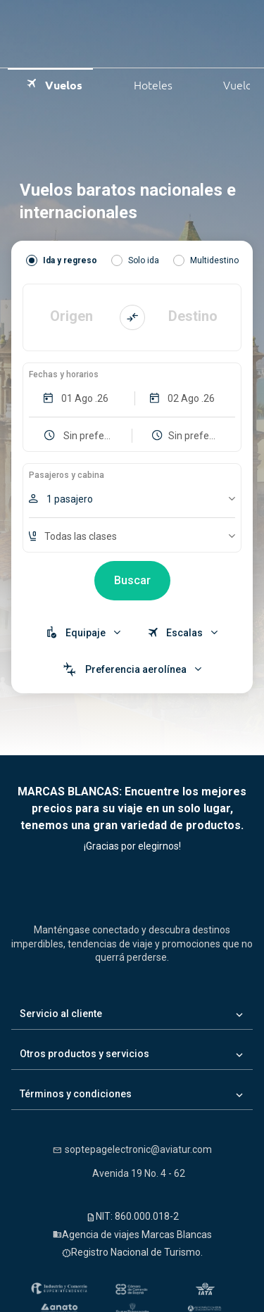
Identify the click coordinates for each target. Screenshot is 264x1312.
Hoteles (142, 83)
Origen (71, 316)
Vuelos (53, 83)
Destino (193, 316)
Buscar (132, 580)
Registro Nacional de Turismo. (137, 1252)
